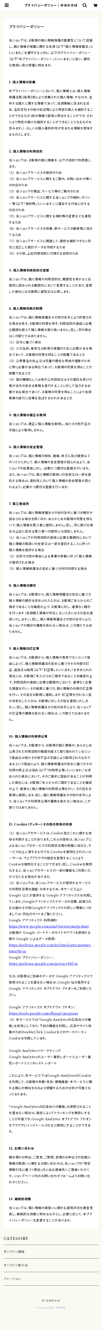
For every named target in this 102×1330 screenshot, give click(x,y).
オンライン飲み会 (16, 1265)
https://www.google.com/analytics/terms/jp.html (49, 926)
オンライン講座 (14, 1252)
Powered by (51, 1307)
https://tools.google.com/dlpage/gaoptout (43, 1013)
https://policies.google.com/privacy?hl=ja (43, 964)
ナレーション (12, 1279)
